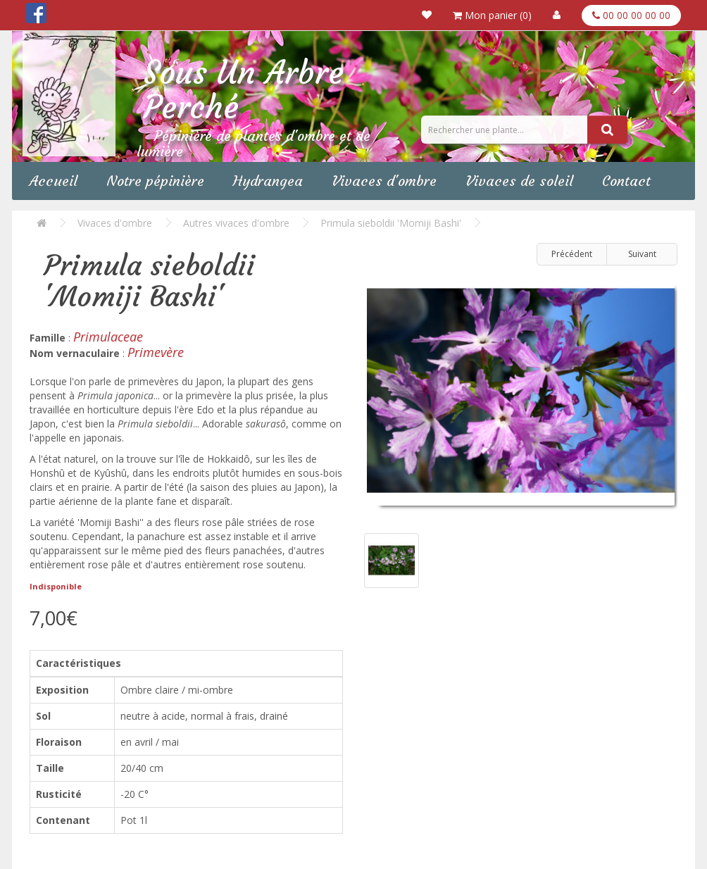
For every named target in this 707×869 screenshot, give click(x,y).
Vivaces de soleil (519, 180)
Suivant (642, 254)
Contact (626, 180)
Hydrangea (268, 180)
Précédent (571, 254)
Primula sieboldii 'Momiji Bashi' (390, 223)
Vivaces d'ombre (384, 180)
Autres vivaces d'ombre (236, 223)
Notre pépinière (155, 180)
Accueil (53, 180)
